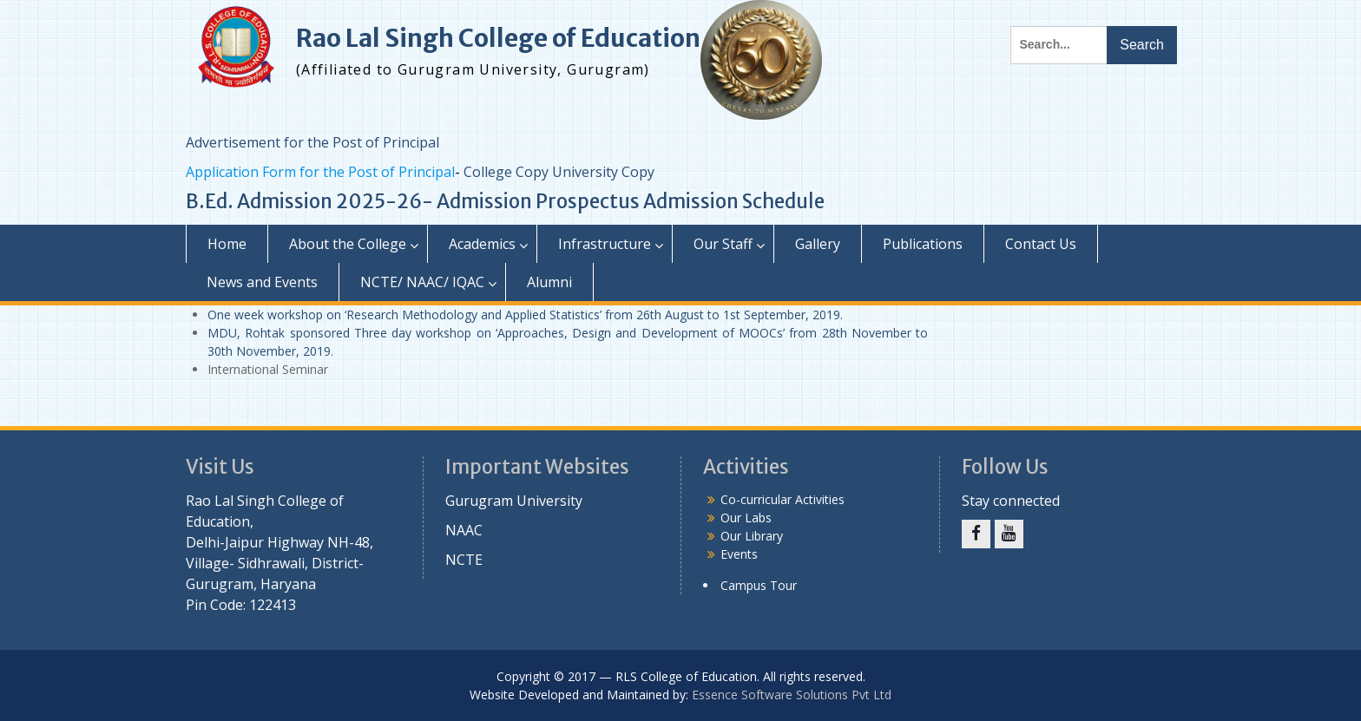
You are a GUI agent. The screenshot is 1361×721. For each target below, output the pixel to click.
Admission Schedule (734, 201)
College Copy (506, 171)
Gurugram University (513, 500)
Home (227, 243)
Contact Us (1040, 243)
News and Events (262, 282)
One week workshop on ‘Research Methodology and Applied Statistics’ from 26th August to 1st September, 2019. (525, 314)
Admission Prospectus (538, 201)
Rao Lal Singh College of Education (498, 38)
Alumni (549, 282)
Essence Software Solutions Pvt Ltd (791, 694)
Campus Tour (758, 585)
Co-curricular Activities (782, 499)
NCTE (464, 559)
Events (739, 554)
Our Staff (723, 243)
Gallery (817, 243)
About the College (347, 243)
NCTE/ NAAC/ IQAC (422, 282)
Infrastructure (604, 243)
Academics (482, 243)
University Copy (603, 171)
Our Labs (746, 517)
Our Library (751, 536)
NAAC (464, 530)
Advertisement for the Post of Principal (312, 142)
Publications (923, 243)
